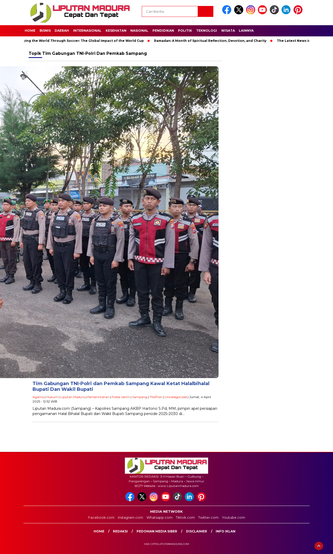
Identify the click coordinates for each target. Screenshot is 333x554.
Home (30, 30)
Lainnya (246, 30)
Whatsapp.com (159, 517)
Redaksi (120, 531)
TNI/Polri (156, 397)
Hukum (52, 397)
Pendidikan (163, 30)
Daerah (62, 30)
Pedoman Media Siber (157, 531)
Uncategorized (176, 397)
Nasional (139, 30)
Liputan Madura (72, 397)
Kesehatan (116, 30)
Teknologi (206, 30)
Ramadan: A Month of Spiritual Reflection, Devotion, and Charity (212, 41)
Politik (185, 30)
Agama (38, 397)
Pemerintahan (98, 397)
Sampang (139, 397)
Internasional (87, 30)
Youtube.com (233, 517)
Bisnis (45, 30)
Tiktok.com (185, 517)
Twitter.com (208, 517)
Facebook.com (101, 517)
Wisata (228, 30)
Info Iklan (225, 531)
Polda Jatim (121, 397)
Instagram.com (130, 517)
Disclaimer (196, 531)
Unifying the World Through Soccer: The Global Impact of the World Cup (82, 41)
